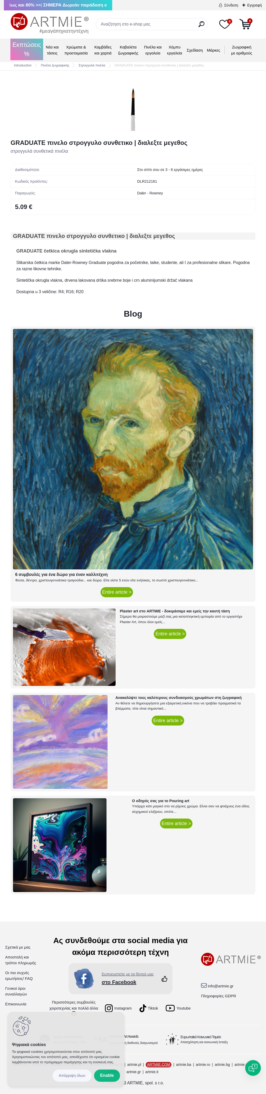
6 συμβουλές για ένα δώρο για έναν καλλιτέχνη (61, 574)
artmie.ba (183, 1064)
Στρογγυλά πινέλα (92, 65)
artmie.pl (134, 1064)
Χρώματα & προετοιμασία (76, 50)
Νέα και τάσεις (52, 50)
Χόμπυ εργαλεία (174, 50)
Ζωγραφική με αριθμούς (241, 50)
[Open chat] (253, 1068)
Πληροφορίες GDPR (218, 996)
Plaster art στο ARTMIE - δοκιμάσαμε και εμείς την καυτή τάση (175, 611)
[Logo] (50, 23)
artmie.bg (222, 1064)
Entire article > (116, 592)
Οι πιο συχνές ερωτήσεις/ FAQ (19, 975)
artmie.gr (134, 1072)
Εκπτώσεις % (26, 49)
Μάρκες (213, 50)
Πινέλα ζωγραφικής (55, 65)
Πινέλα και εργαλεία (153, 50)
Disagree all (72, 1075)
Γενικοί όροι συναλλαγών (16, 991)
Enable (107, 1075)
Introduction (23, 65)
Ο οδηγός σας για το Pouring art (160, 801)
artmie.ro (203, 1064)
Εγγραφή (254, 5)
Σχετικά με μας (17, 947)
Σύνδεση (231, 5)
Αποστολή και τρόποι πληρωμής (20, 960)
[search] (201, 26)
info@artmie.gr (221, 986)
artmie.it (151, 1072)
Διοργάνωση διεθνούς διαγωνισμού (133, 1043)
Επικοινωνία (15, 1004)
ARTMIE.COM (158, 1064)
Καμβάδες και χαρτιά (103, 50)
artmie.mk (242, 1064)
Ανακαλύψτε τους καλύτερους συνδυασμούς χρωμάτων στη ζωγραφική (178, 698)
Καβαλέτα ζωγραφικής (128, 50)
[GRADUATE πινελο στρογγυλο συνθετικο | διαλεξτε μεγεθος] (133, 105)
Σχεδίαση (195, 50)
